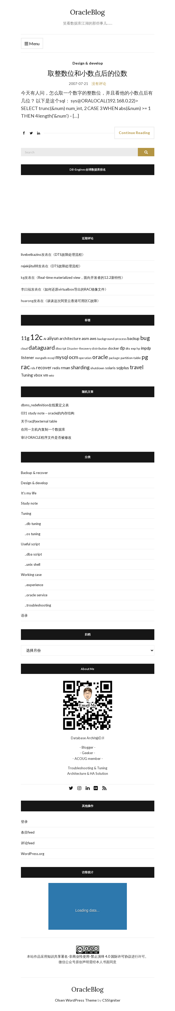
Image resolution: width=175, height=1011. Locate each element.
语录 (24, 615)
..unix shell (32, 564)
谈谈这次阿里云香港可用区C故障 (72, 301)
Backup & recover (34, 473)
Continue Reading (134, 132)
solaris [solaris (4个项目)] (110, 368)
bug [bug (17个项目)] (145, 337)
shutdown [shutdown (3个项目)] (97, 368)
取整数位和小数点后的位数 (87, 73)
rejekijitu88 (29, 266)
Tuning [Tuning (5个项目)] (27, 375)
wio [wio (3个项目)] (51, 375)
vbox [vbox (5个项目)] (38, 375)
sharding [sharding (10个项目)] (80, 367)
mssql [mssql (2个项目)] (51, 358)
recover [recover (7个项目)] (44, 367)
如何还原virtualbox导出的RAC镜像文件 (75, 289)
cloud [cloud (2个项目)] (24, 348)
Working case (31, 575)
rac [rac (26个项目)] (25, 367)
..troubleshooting (38, 605)
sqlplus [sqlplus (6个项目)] (122, 367)
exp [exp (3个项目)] (133, 348)
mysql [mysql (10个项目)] (61, 357)
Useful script (30, 544)
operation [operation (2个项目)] (85, 358)
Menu (32, 44)
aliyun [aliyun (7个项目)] (53, 338)
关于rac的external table (39, 421)
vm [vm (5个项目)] (45, 375)
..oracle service (36, 595)
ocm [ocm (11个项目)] (73, 357)
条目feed (28, 832)
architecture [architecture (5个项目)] (70, 338)
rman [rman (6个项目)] (65, 367)
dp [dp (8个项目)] (122, 348)
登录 (24, 821)
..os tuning (32, 534)
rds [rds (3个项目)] (33, 368)
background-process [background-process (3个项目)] (112, 339)
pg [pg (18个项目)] (145, 356)
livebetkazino (31, 254)
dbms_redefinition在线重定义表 (45, 405)
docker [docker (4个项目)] (113, 348)
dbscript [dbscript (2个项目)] (61, 348)
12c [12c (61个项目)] (36, 337)
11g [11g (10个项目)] (25, 338)
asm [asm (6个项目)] (85, 338)
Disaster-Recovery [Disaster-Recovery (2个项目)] (79, 348)
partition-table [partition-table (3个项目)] (131, 358)
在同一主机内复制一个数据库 (43, 429)
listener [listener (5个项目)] (27, 357)
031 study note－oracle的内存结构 (47, 413)
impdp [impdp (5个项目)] (146, 348)
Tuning (26, 513)
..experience (34, 585)
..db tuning (33, 524)
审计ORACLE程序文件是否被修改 (46, 437)
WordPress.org (32, 854)
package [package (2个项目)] (114, 358)
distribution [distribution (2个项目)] (99, 348)
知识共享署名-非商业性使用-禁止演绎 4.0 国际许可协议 (89, 956)
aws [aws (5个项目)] (93, 338)
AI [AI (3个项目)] (44, 339)
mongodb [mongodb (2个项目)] (41, 358)
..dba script (33, 554)
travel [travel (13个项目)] (137, 367)
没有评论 (99, 83)
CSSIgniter (111, 1000)
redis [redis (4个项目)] (56, 368)
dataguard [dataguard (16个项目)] (42, 347)
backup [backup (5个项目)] (133, 338)
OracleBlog (87, 12)
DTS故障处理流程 (68, 254)
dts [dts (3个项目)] (128, 348)
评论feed (28, 843)
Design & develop (87, 63)
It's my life (28, 493)
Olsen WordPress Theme (76, 1000)
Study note (29, 503)
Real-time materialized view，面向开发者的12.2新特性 (79, 277)
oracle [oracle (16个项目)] (100, 357)
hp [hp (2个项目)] (138, 348)
